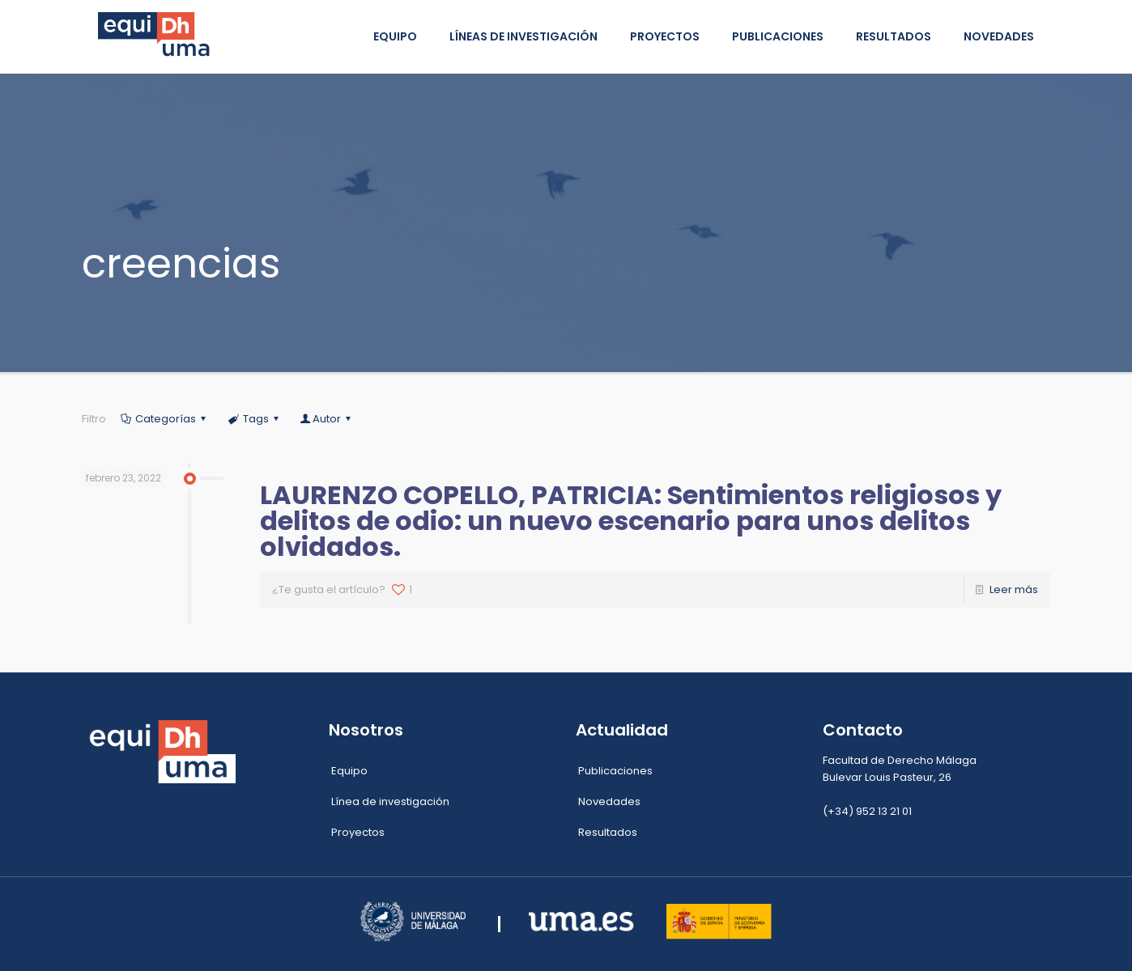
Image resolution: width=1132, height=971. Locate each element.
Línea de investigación (390, 801)
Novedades (609, 801)
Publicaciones (615, 770)
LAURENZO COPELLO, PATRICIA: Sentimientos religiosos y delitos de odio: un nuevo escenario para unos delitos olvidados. (631, 521)
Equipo (349, 770)
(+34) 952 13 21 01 (867, 811)
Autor (326, 418)
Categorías (164, 418)
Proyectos (358, 832)
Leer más (1013, 589)
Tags (254, 418)
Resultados (607, 832)
